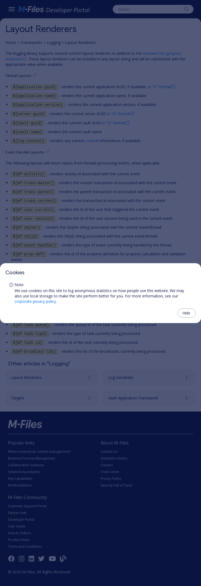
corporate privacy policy (35, 301)
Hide (186, 313)
